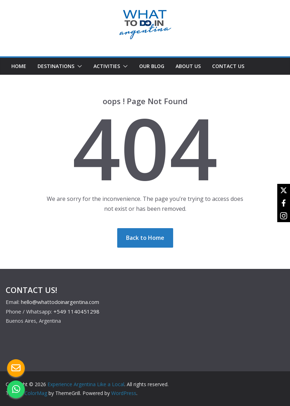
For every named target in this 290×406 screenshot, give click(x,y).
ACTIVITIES (106, 66)
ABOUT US (188, 66)
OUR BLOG (151, 66)
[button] (78, 66)
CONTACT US (228, 66)
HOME (18, 66)
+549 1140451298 (76, 311)
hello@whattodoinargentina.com (60, 301)
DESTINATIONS (56, 66)
